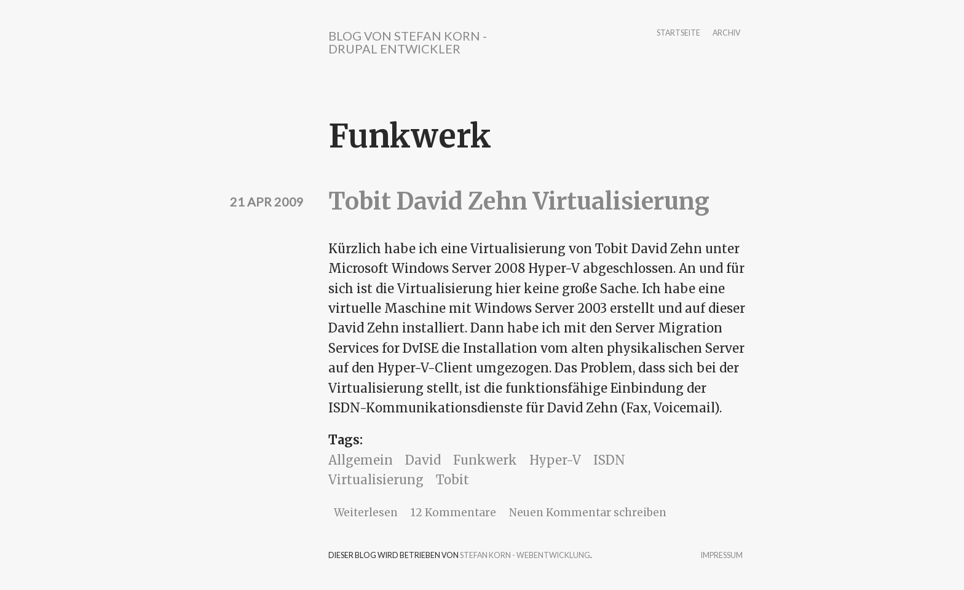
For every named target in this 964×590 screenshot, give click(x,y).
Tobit (452, 479)
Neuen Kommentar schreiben (587, 512)
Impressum (722, 556)
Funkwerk (485, 460)
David (423, 460)
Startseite (678, 33)
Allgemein (360, 460)
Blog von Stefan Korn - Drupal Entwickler (407, 42)
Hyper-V (555, 460)
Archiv (726, 33)
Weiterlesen (366, 512)
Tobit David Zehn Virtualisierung (518, 201)
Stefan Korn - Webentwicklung (525, 555)
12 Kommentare (453, 512)
